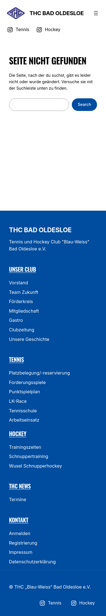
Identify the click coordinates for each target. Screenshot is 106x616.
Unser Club (22, 269)
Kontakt (18, 520)
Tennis (16, 359)
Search (84, 104)
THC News (20, 486)
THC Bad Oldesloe (56, 13)
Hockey (17, 433)
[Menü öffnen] (96, 13)
